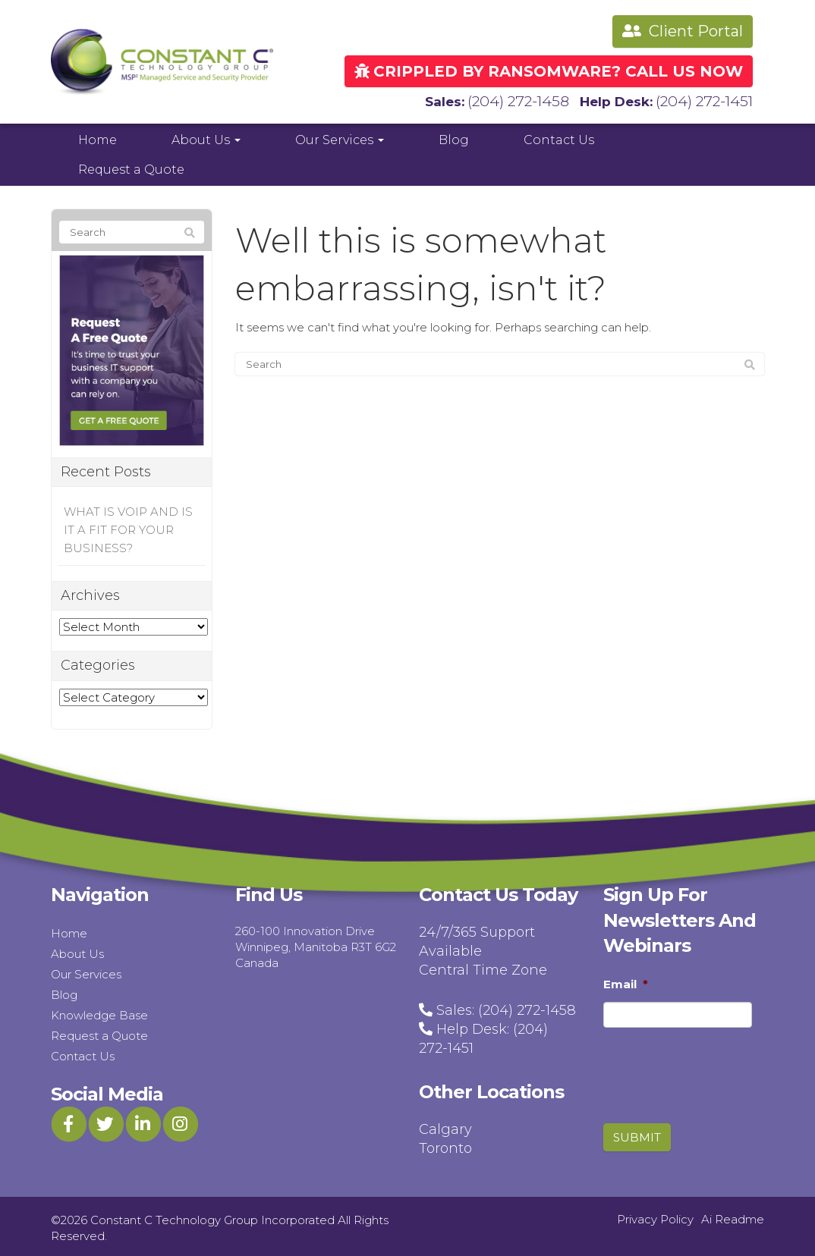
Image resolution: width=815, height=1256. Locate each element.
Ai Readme (732, 1216)
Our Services (339, 137)
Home (97, 137)
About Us (206, 137)
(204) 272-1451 (709, 99)
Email (625, 982)
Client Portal (682, 31)
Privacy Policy (655, 1216)
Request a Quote (131, 166)
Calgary (445, 1126)
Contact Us (559, 137)
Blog (454, 137)
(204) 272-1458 (533, 99)
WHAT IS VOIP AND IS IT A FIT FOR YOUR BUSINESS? (128, 527)
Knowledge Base (99, 1012)
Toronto (445, 1146)
